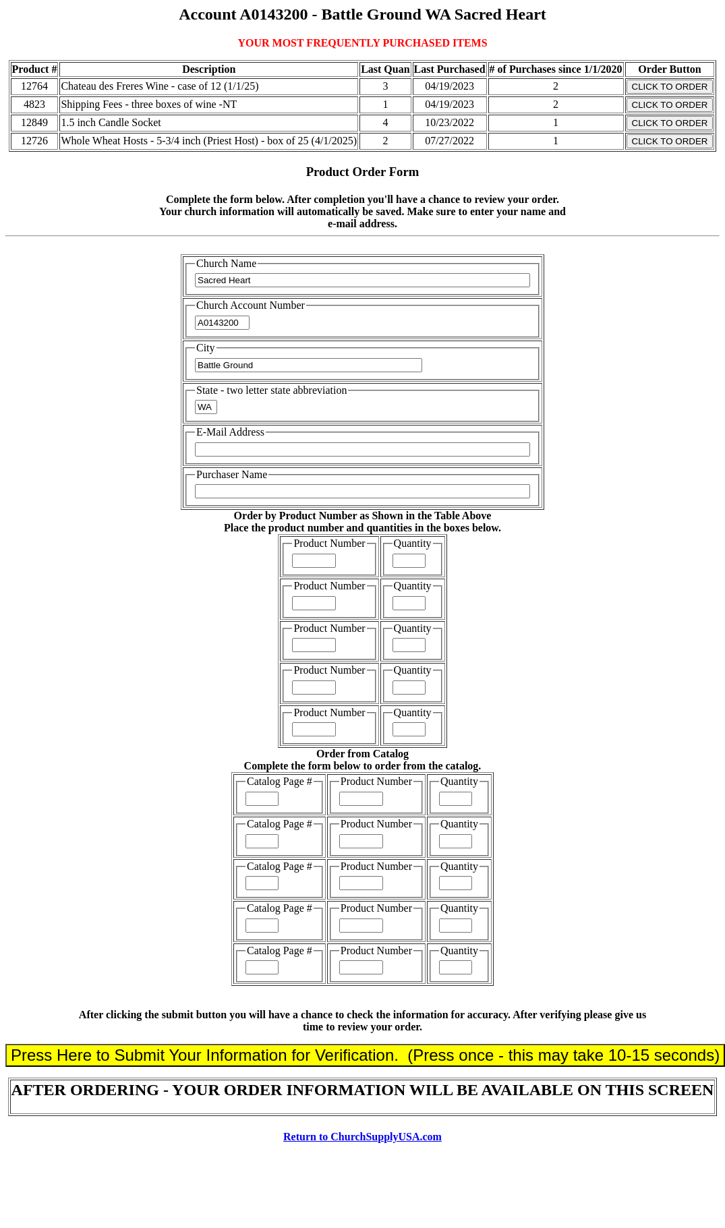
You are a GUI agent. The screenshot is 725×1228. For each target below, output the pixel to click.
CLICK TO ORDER (670, 87)
